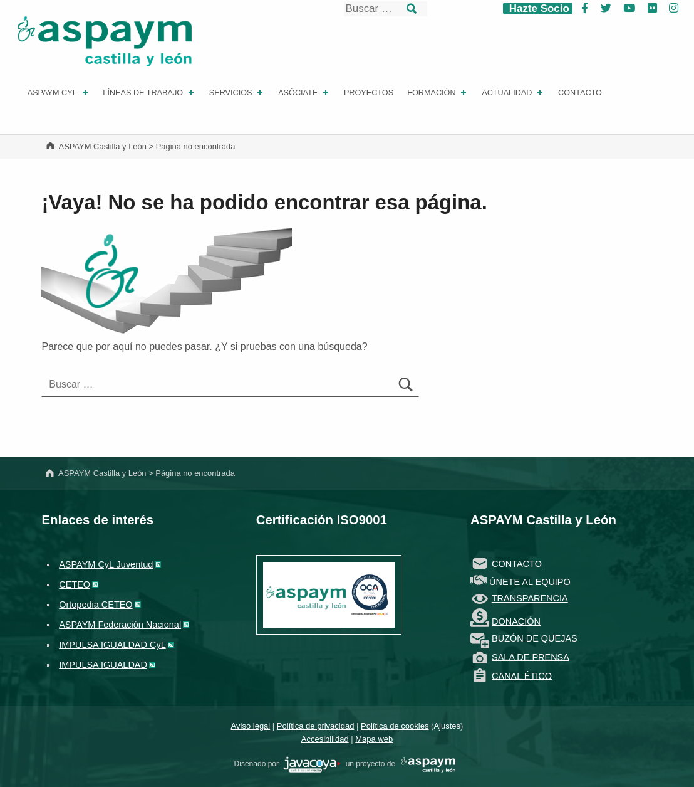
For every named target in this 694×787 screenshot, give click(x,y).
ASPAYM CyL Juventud (106, 564)
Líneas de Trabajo (149, 93)
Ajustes (446, 726)
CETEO (74, 584)
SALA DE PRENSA (530, 657)
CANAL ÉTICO (522, 675)
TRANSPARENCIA (530, 598)
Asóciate (304, 93)
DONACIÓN (516, 621)
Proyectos (368, 92)
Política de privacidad (316, 726)
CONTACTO (517, 564)
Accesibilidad (325, 739)
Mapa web (374, 739)
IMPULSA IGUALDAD (103, 665)
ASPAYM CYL (59, 93)
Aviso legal (251, 726)
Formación (438, 93)
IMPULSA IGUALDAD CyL (112, 645)
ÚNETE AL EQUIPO (530, 582)
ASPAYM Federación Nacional (120, 625)
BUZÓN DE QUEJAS (534, 638)
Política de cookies (394, 726)
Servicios (237, 93)
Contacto (580, 92)
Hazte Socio (537, 8)
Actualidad (513, 93)
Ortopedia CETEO (95, 604)
